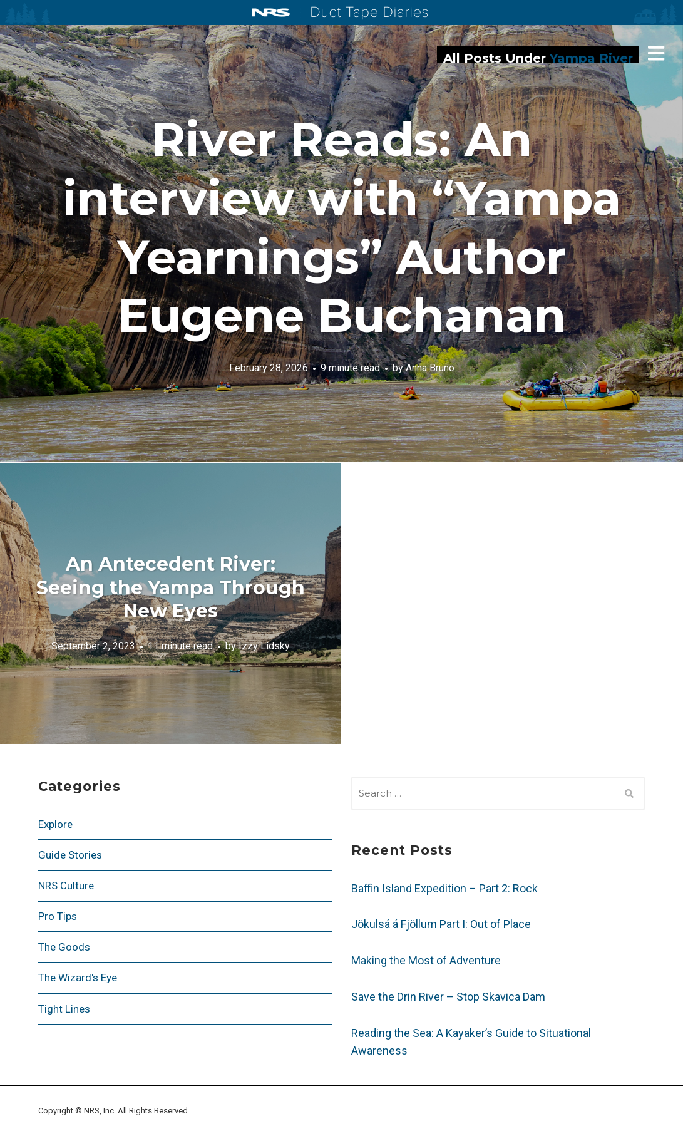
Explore (55, 824)
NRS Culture (66, 885)
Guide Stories (70, 855)
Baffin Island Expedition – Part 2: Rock (444, 888)
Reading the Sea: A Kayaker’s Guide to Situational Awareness (471, 1041)
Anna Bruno (430, 368)
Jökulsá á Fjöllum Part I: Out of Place (441, 924)
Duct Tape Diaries (364, 13)
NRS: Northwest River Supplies (271, 12)
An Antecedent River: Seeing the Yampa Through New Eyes (170, 587)
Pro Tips (57, 916)
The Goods (64, 947)
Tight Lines (64, 1009)
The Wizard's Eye (77, 977)
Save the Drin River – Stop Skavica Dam (448, 996)
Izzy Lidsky (264, 646)
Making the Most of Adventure (426, 960)
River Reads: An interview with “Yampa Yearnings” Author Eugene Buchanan (342, 227)
